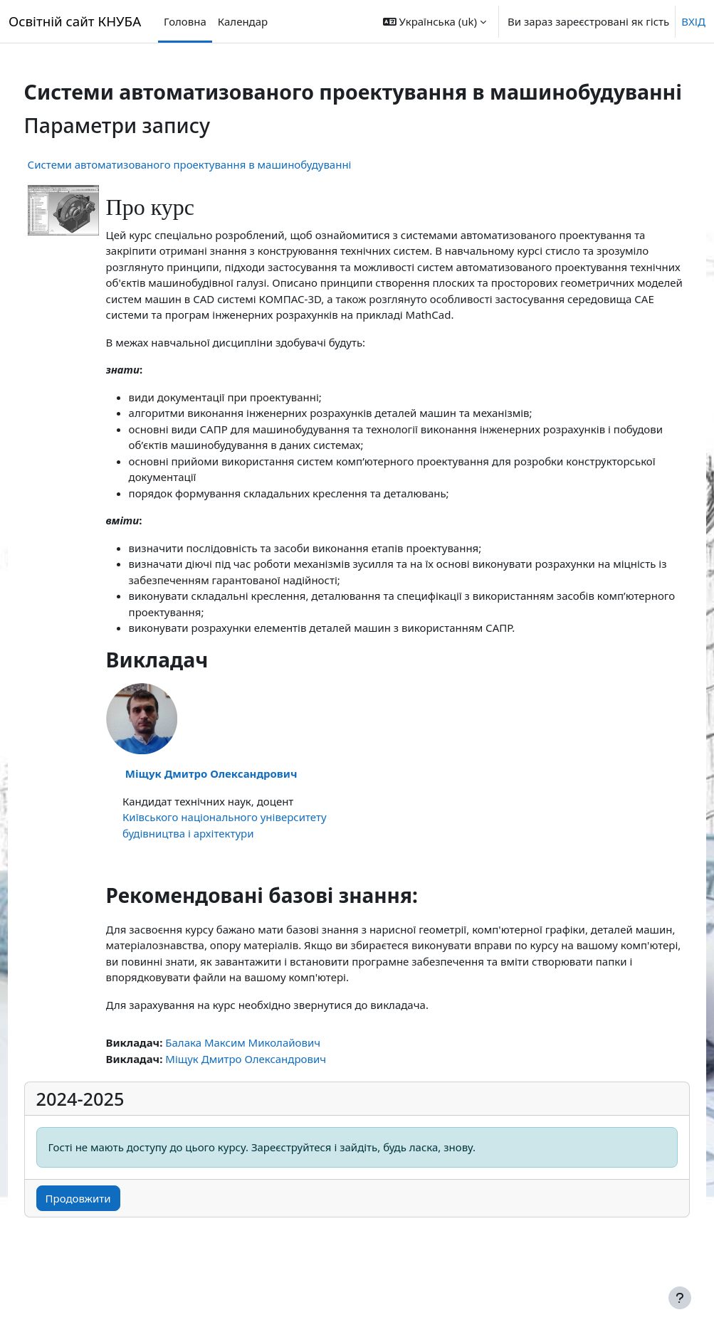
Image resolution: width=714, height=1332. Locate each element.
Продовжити (104, 1239)
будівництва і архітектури (206, 873)
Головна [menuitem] (185, 21)
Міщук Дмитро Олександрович (238, 814)
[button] (434, 21)
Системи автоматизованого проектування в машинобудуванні (216, 189)
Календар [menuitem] (243, 21)
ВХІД (693, 21)
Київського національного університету (251, 857)
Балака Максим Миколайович (269, 1083)
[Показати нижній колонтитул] (679, 1297)
